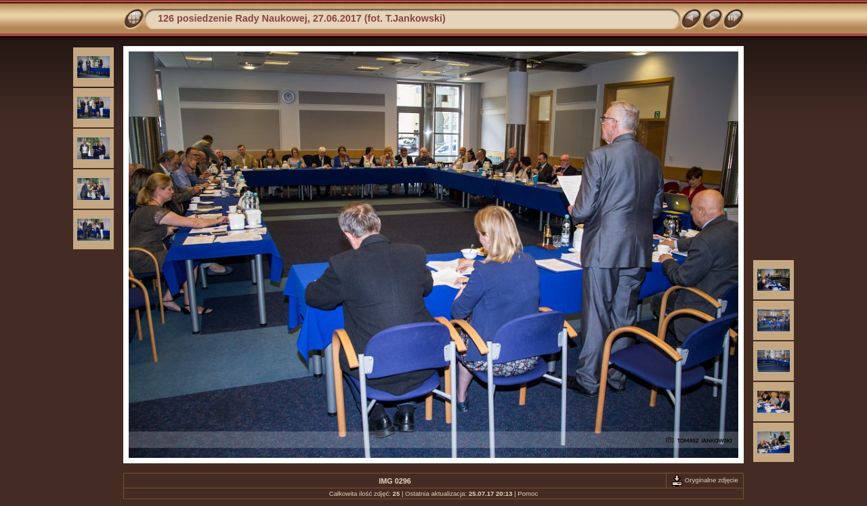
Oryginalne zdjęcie (704, 480)
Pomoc (527, 493)
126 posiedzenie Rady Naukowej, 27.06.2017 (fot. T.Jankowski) (302, 18)
